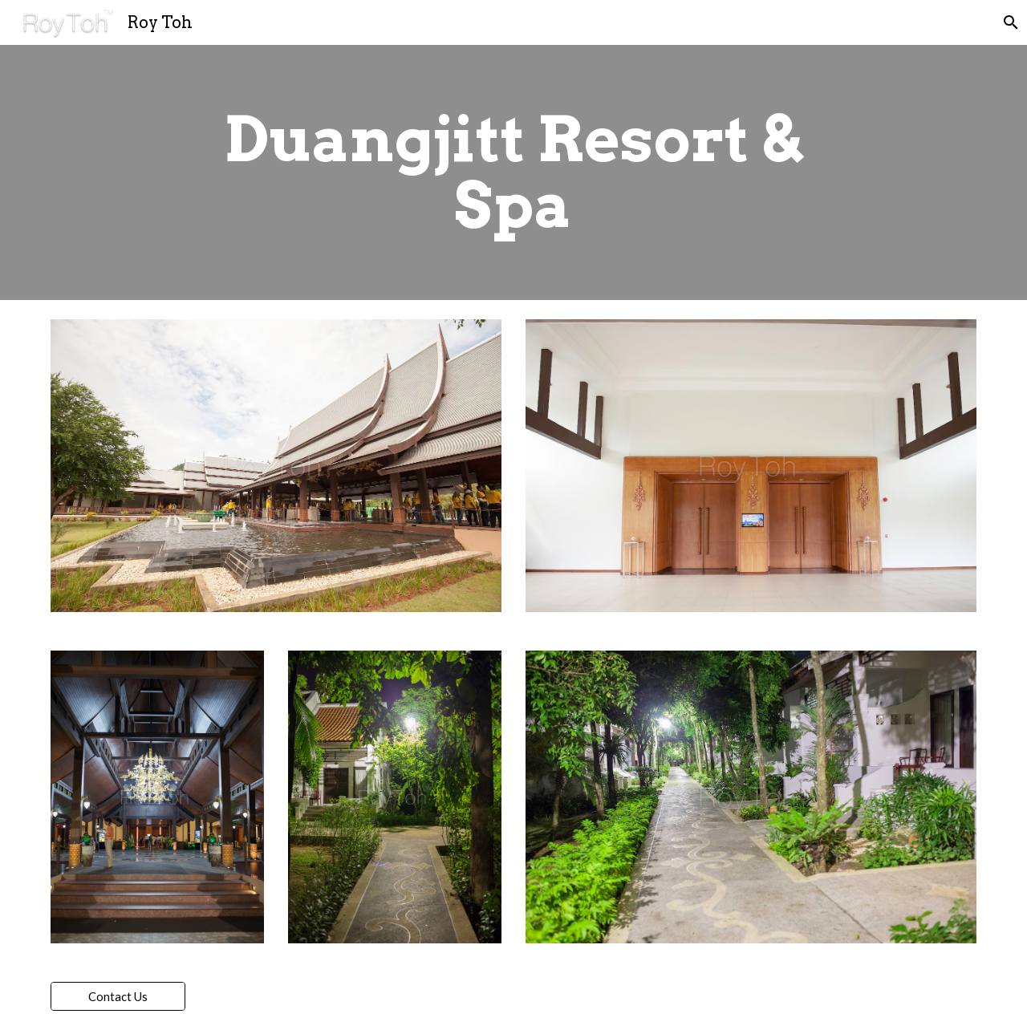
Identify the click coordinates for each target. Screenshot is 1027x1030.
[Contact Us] (118, 996)
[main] (513, 172)
